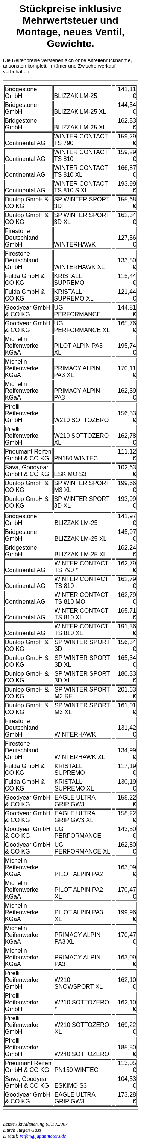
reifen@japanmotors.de (43, 1136)
